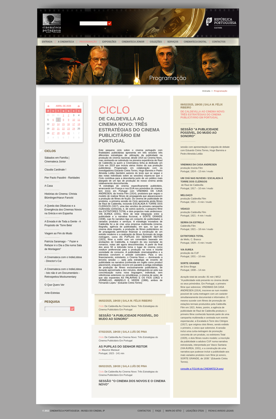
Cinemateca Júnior (133, 42)
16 (68, 124)
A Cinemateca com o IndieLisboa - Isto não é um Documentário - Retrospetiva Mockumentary (63, 273)
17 (73, 124)
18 (79, 124)
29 (63, 133)
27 (53, 133)
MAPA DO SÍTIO (173, 411)
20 (53, 128)
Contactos (218, 42)
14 (58, 124)
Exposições (109, 42)
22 (63, 128)
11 (79, 119)
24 (73, 128)
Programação (88, 42)
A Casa (49, 185)
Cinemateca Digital (195, 42)
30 (68, 133)
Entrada (47, 42)
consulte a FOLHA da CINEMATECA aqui (202, 368)
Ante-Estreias (52, 292)
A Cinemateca (66, 42)
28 (58, 133)
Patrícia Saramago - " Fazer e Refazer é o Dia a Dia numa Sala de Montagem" (63, 245)
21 (58, 128)
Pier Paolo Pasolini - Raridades (62, 177)
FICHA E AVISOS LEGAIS (221, 411)
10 (73, 119)
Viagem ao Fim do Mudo (58, 233)
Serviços (172, 42)
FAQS (158, 411)
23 (68, 128)
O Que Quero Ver (54, 284)
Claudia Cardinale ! (55, 169)
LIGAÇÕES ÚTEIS (195, 411)
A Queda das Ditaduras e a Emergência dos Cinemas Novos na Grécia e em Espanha (63, 209)
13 (53, 124)
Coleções (156, 42)
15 (63, 124)
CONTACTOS (144, 411)
